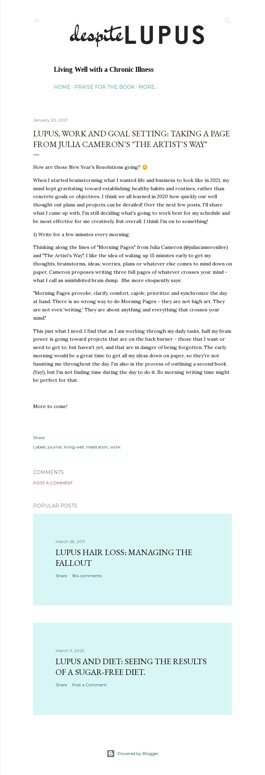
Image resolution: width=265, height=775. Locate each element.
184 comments (87, 575)
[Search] (228, 19)
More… (148, 87)
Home (62, 87)
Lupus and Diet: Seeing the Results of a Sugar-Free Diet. (131, 666)
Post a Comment (53, 482)
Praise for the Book (104, 87)
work (115, 446)
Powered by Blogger (132, 753)
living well (74, 446)
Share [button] (39, 437)
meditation (97, 446)
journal (55, 446)
